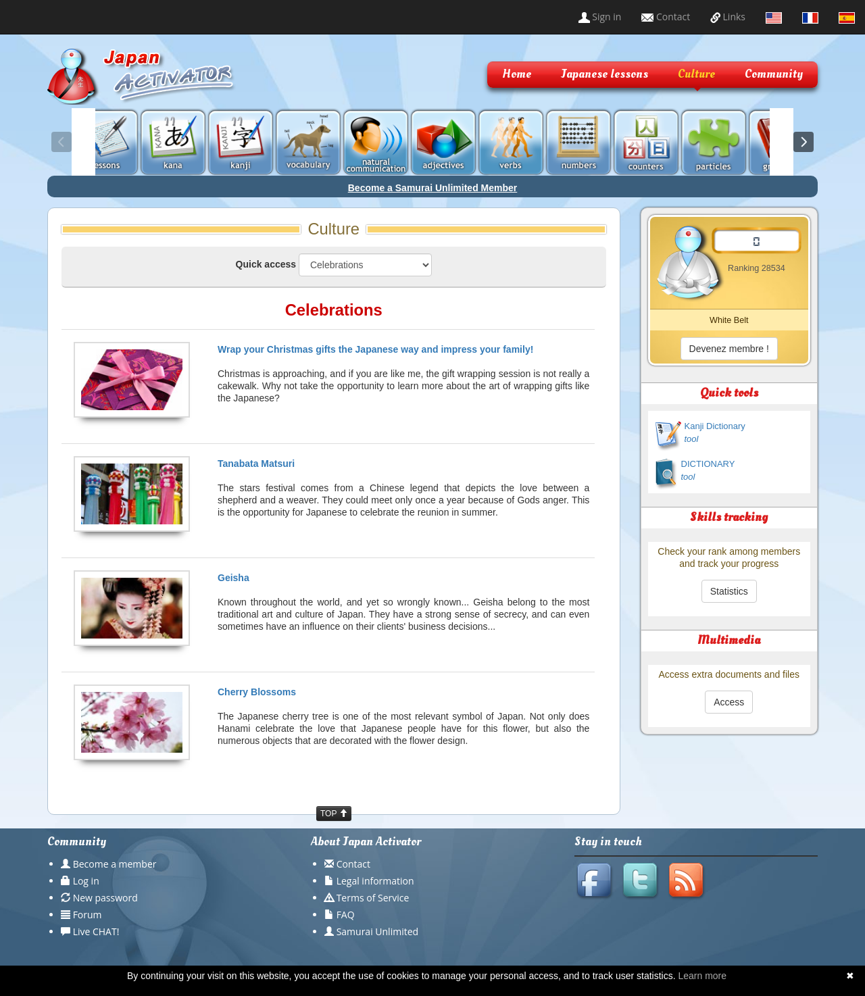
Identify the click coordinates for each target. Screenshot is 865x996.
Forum (87, 914)
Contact (665, 16)
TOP (333, 813)
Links (727, 16)
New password (105, 897)
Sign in (600, 16)
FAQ (346, 914)
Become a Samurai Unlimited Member (433, 187)
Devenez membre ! (729, 348)
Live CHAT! (96, 931)
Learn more (702, 975)
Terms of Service (373, 897)
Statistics (729, 591)
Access (729, 702)
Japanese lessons (604, 74)
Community (774, 74)
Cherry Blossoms (257, 692)
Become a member (115, 863)
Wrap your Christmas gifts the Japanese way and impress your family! (375, 349)
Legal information (375, 880)
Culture (696, 74)
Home (516, 74)
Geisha (233, 577)
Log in (86, 880)
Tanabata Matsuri (256, 463)
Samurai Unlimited (377, 931)
